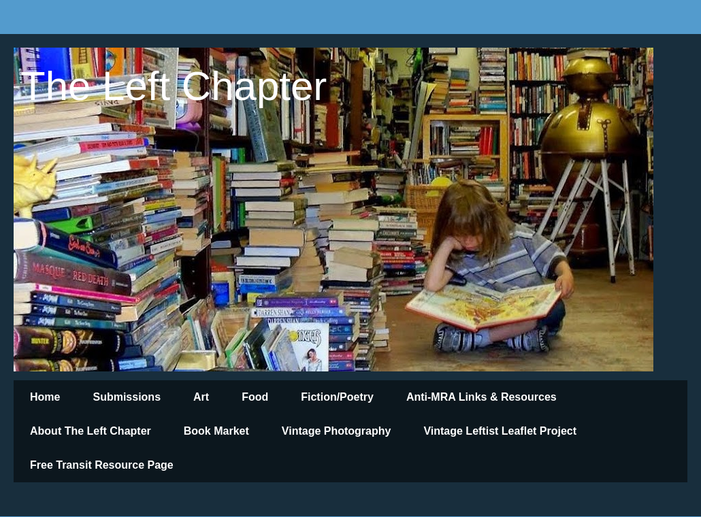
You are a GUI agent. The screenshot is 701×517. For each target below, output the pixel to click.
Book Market (216, 431)
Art (201, 397)
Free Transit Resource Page (102, 465)
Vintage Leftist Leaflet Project (499, 431)
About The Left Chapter (90, 431)
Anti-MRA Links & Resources (481, 397)
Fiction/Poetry (337, 397)
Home (45, 397)
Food (255, 397)
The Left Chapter (173, 86)
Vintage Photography (336, 431)
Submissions (127, 397)
